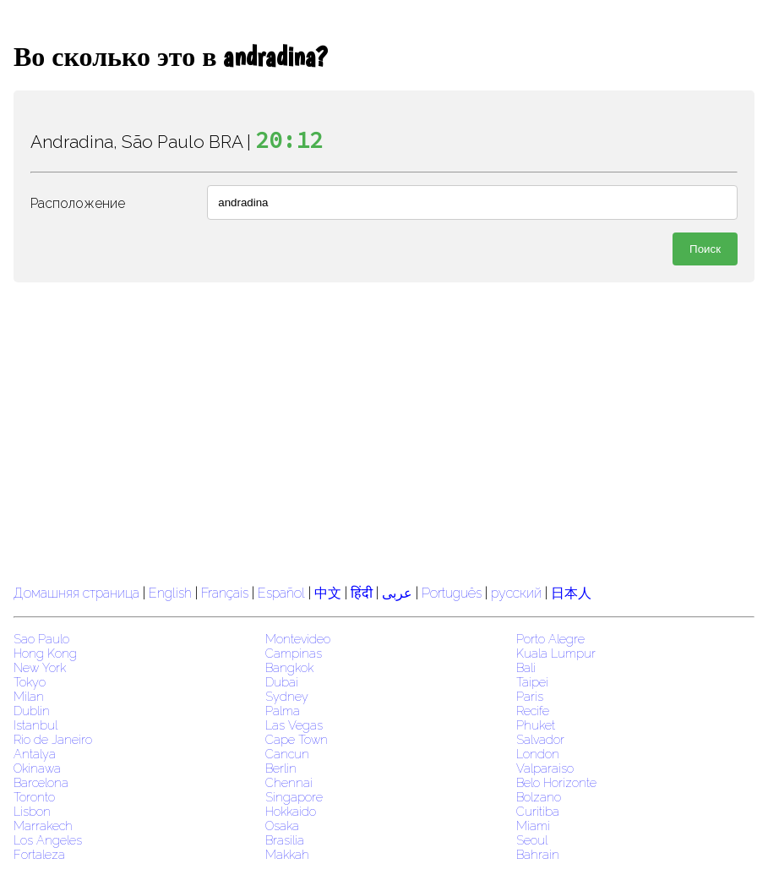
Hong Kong (45, 653)
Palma (282, 710)
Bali (526, 667)
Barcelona (41, 782)
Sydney (286, 696)
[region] (384, 431)
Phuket (535, 725)
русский (516, 593)
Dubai (281, 682)
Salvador (540, 739)
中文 (327, 593)
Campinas (293, 653)
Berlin (281, 768)
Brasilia (284, 840)
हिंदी (362, 593)
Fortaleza (39, 854)
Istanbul (35, 725)
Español (283, 593)
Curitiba (537, 811)
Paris (529, 696)
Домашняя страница (76, 593)
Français (224, 593)
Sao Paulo (41, 639)
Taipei (532, 682)
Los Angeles (48, 840)
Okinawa (37, 768)
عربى (397, 593)
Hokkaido (290, 811)
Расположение (77, 203)
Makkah (287, 854)
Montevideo (297, 639)
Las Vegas (294, 725)
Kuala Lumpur (556, 653)
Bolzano (538, 797)
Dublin (32, 710)
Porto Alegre (550, 639)
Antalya (35, 753)
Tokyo (30, 682)
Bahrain (537, 854)
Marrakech (43, 825)
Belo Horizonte (556, 782)
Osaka (282, 825)
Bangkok (289, 667)
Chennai (289, 782)
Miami (533, 825)
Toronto (34, 797)
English (170, 593)
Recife (532, 710)
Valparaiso (545, 768)
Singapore (294, 797)
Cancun (287, 753)
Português (452, 593)
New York (40, 667)
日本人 (571, 593)
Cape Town (296, 739)
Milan (29, 696)
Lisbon (32, 811)
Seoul (531, 840)
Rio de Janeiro (53, 739)
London (537, 753)
